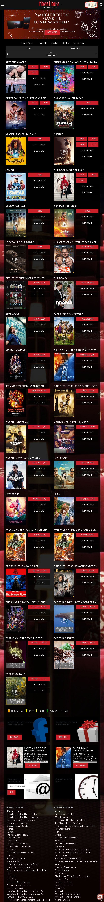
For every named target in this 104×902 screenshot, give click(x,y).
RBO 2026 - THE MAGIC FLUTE (20, 897)
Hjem (9, 873)
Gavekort (55, 43)
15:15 (82, 175)
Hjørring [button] (51, 3)
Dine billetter (78, 43)
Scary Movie (60, 873)
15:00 (45, 67)
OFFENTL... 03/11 (87, 643)
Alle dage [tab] (51, 54)
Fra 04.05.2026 (39, 283)
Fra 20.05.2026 (39, 535)
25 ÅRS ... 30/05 (87, 571)
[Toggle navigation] (3, 4)
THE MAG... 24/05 (39, 571)
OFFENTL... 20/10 (39, 643)
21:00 (93, 144)
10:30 (87, 103)
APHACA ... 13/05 (87, 427)
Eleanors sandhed (63, 855)
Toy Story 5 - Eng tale (64, 885)
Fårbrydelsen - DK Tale (16, 858)
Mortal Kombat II (14, 861)
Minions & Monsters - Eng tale (68, 897)
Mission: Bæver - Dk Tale (17, 826)
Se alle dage (39, 78)
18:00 (33, 72)
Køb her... (63, 737)
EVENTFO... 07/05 (39, 391)
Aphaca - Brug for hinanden (18, 885)
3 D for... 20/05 (87, 535)
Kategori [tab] (74, 48)
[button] (11, 36)
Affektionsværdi (13, 811)
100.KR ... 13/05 (39, 499)
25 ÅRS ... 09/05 (87, 391)
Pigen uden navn (62, 870)
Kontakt (66, 43)
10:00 (33, 67)
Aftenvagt (11, 855)
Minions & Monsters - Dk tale (67, 894)
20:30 (87, 211)
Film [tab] (28, 48)
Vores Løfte (60, 888)
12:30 (93, 67)
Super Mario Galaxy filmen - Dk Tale (22, 814)
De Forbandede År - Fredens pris (21, 820)
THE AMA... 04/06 (39, 607)
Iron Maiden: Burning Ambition (19, 867)
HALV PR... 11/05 (87, 499)
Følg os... (14, 737)
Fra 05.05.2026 (87, 247)
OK (11, 792)
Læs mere (52, 32)
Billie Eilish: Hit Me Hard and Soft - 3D (22, 864)
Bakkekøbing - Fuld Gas (17, 823)
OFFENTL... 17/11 (39, 679)
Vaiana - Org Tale (62, 900)
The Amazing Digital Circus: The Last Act (72, 876)
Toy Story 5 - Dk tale (64, 882)
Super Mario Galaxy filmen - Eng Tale (22, 817)
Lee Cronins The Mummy (17, 844)
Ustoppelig (11, 876)
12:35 (82, 139)
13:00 (39, 175)
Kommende (41, 43)
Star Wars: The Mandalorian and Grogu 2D (25, 891)
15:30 (93, 139)
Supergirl (59, 891)
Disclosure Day (61, 879)
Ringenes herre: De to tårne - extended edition (26, 870)
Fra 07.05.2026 (39, 319)
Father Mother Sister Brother (19, 846)
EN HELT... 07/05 (87, 355)
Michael (10, 829)
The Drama (11, 849)
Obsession (59, 846)
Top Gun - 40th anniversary (18, 882)
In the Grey (11, 879)
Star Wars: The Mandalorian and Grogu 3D (25, 894)
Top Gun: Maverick (15, 888)
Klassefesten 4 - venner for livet (20, 852)
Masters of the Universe (65, 867)
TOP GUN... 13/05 (38, 427)
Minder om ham (13, 838)
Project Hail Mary (14, 841)
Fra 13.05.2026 (87, 463)
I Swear (10, 832)
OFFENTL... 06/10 (87, 607)
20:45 (82, 180)
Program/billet (26, 43)
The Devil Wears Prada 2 (17, 835)
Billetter (32, 765)
